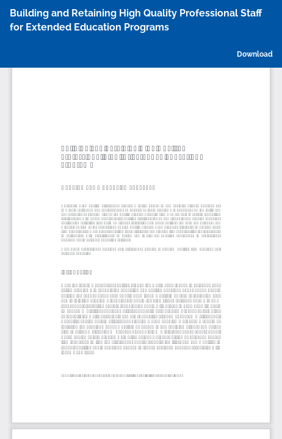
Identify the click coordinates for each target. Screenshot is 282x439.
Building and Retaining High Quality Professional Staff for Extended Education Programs (136, 20)
